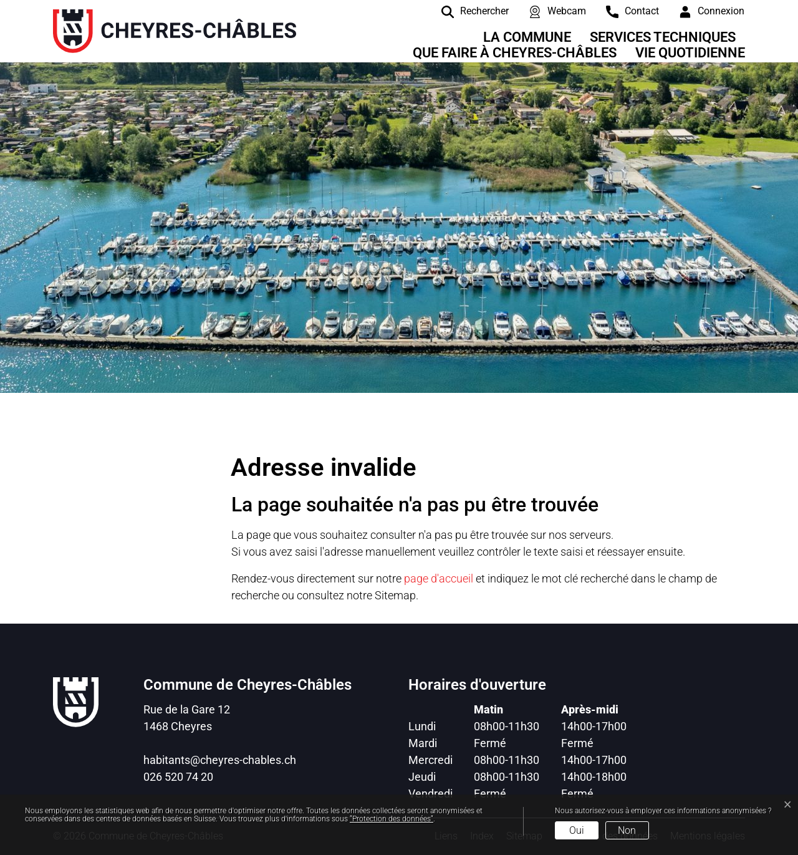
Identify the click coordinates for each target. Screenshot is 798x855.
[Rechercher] (465, 11)
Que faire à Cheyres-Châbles (515, 52)
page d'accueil (438, 578)
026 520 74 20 (178, 776)
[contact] (623, 11)
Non (627, 830)
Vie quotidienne (690, 52)
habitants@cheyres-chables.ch (219, 759)
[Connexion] (702, 11)
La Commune (527, 37)
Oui (576, 830)
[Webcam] (548, 11)
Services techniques (663, 37)
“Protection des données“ (391, 818)
